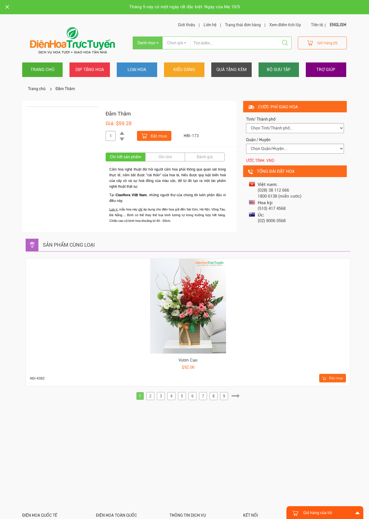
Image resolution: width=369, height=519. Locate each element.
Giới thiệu (186, 25)
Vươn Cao (188, 360)
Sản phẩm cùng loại (69, 245)
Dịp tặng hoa (89, 69)
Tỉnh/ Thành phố (261, 119)
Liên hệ (210, 25)
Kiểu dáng (184, 69)
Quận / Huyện (258, 139)
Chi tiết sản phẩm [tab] (125, 157)
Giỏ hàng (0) (322, 43)
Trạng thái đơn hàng (243, 25)
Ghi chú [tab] (165, 157)
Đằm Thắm (65, 88)
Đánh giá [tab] (205, 157)
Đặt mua (154, 135)
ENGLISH (338, 25)
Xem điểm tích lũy (285, 25)
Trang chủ (42, 69)
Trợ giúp (325, 69)
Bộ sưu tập (279, 69)
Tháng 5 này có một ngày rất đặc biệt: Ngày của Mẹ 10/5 (184, 6)
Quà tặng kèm (231, 69)
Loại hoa (137, 69)
